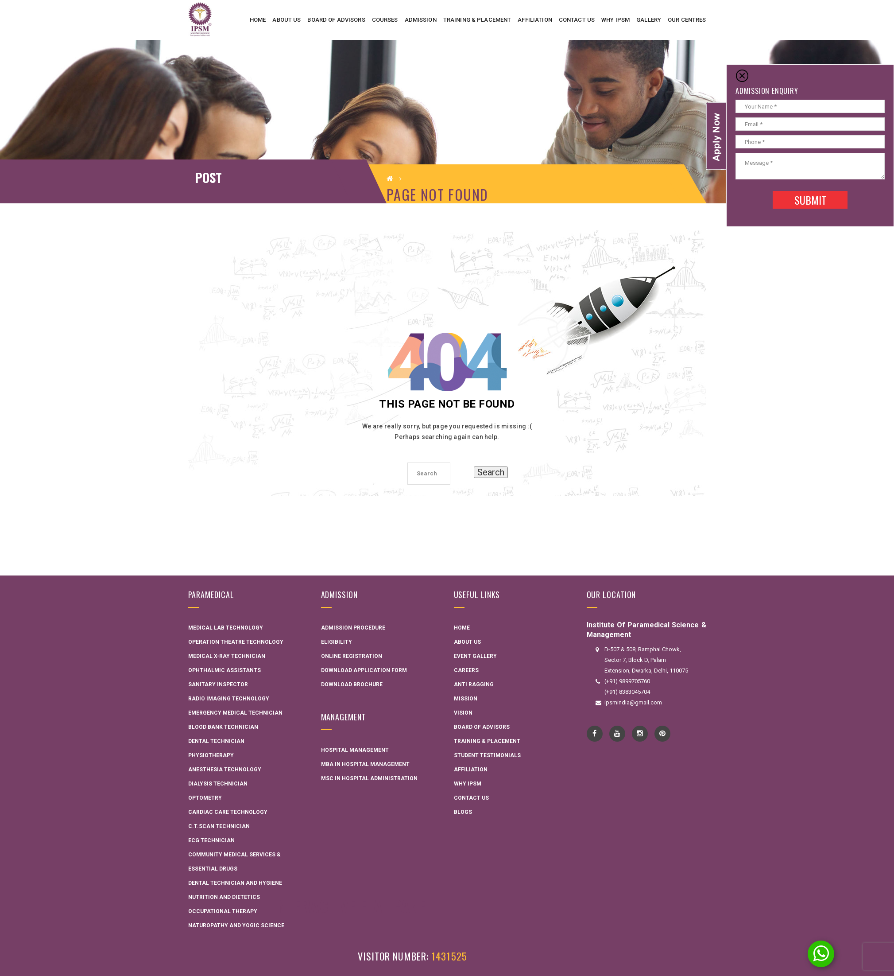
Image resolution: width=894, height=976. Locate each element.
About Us (467, 642)
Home (462, 628)
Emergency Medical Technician (235, 713)
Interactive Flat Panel (353, 905)
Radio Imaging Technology (228, 699)
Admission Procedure (353, 628)
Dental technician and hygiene (235, 883)
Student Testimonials (487, 755)
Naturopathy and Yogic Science (236, 925)
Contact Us (471, 798)
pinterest (662, 734)
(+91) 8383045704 (627, 691)
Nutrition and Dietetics (224, 897)
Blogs (463, 812)
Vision (463, 713)
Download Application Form (364, 670)
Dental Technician (216, 741)
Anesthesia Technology (224, 769)
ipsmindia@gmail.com (633, 702)
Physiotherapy (211, 755)
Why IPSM (467, 784)
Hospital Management (355, 750)
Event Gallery (475, 656)
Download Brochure (352, 684)
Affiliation (471, 769)
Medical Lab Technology (225, 628)
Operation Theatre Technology (235, 642)
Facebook (594, 734)
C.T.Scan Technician (219, 826)
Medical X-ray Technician (226, 656)
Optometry (205, 798)
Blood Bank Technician (223, 727)
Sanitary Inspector (218, 684)
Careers (466, 670)
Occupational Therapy (222, 911)
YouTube (617, 734)
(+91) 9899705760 (627, 681)
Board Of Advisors (482, 727)
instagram (639, 734)
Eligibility (336, 642)
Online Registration (351, 656)
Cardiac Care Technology (227, 812)
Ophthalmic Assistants (224, 670)
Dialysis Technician (218, 784)
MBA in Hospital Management (365, 764)
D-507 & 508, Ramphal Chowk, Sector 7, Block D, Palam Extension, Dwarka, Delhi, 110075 (646, 660)
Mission (465, 699)
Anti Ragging (474, 684)
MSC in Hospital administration (369, 778)
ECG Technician (211, 840)
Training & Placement (487, 741)
